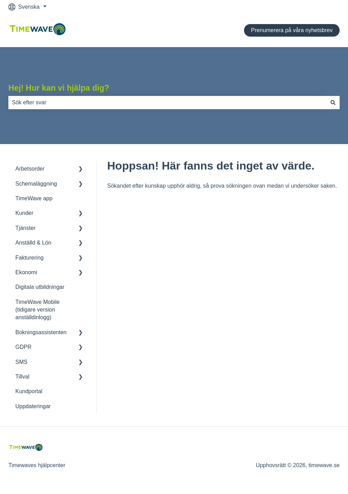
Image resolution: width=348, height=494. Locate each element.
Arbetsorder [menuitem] (30, 169)
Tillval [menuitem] (22, 377)
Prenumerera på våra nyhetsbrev (292, 30)
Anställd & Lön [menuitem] (33, 243)
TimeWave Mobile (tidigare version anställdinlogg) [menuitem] (37, 310)
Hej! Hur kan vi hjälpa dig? (58, 87)
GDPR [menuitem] (23, 347)
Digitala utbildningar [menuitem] (40, 287)
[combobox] (167, 102)
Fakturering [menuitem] (29, 258)
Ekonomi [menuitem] (26, 272)
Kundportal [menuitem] (28, 391)
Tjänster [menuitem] (25, 228)
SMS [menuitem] (21, 362)
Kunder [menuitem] (24, 213)
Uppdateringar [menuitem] (33, 406)
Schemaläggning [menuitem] (36, 184)
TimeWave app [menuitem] (33, 198)
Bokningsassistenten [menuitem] (41, 332)
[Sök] (333, 102)
